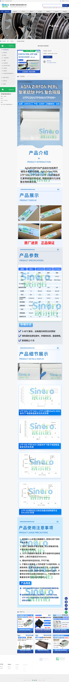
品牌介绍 (1, 667)
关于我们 (40, 11)
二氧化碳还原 (6, 57)
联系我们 (65, 11)
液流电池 (5, 68)
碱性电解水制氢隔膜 (20, 41)
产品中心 (23, 11)
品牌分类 (5, 80)
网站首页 (15, 11)
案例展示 (48, 11)
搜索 (66, 5)
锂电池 (4, 55)
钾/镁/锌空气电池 (6, 65)
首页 (8, 41)
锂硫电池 (5, 70)
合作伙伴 (56, 11)
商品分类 (7, 11)
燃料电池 (5, 52)
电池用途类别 (6, 49)
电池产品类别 (6, 77)
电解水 (4, 60)
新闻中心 (31, 11)
